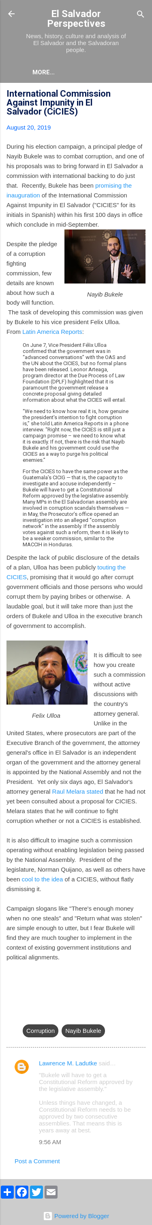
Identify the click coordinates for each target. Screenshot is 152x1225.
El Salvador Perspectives (76, 18)
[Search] (141, 15)
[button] (141, 94)
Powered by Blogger (76, 1215)
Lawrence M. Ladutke (68, 1063)
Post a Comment (37, 1161)
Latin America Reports (52, 331)
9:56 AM (50, 1141)
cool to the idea (42, 879)
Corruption (40, 1030)
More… (43, 72)
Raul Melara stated (77, 791)
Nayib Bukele (83, 1030)
